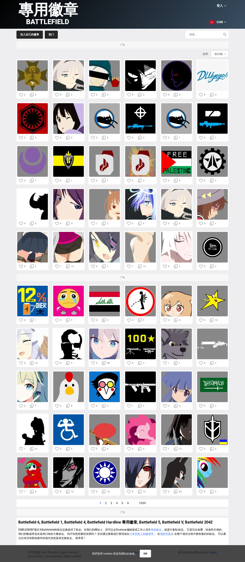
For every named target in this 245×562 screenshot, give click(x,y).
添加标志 (156, 529)
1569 (142, 503)
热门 (51, 34)
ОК (145, 553)
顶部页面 (165, 533)
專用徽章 (48, 13)
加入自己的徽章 (29, 34)
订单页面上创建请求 (141, 533)
